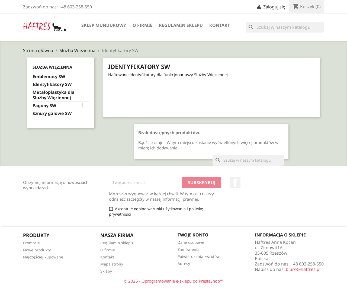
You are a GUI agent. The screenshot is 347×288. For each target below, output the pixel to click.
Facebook (235, 182)
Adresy (184, 263)
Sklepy (106, 271)
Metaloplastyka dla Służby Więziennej (54, 95)
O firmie (142, 25)
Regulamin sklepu (181, 25)
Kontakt (219, 25)
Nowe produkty (37, 249)
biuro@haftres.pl (303, 269)
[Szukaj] (285, 27)
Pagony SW (44, 105)
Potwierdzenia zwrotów (199, 256)
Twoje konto (193, 235)
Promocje (31, 242)
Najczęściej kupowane (43, 257)
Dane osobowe (191, 242)
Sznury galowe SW (52, 113)
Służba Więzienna (52, 67)
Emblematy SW (49, 76)
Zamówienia (189, 249)
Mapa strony (111, 264)
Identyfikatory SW (52, 84)
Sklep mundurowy (103, 25)
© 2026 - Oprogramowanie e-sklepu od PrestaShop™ (173, 281)
